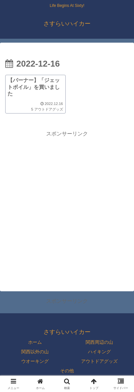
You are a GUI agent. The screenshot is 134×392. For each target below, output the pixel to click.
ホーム (35, 342)
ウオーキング (35, 361)
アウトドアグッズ (99, 361)
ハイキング (99, 351)
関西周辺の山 (99, 342)
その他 (67, 370)
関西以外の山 (35, 351)
